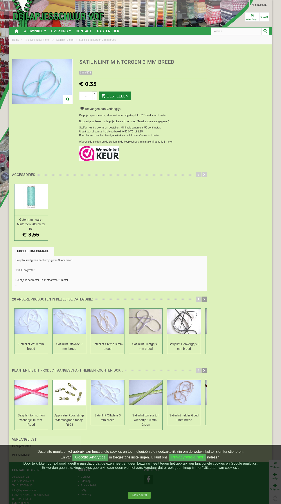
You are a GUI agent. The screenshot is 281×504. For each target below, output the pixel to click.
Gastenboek (108, 31)
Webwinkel (34, 31)
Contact (84, 31)
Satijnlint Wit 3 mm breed (31, 346)
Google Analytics (90, 457)
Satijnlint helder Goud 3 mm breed (184, 418)
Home (16, 39)
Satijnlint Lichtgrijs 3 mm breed (145, 346)
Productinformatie (33, 251)
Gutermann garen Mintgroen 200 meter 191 (31, 224)
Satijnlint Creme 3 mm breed (107, 346)
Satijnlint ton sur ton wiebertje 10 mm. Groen (145, 420)
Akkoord (139, 495)
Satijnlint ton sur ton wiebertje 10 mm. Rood (31, 420)
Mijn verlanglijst (219, 77)
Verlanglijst (222, 62)
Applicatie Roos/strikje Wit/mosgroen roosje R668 (69, 420)
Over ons (61, 31)
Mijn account (259, 4)
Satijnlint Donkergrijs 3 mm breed (184, 346)
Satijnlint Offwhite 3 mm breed (69, 346)
